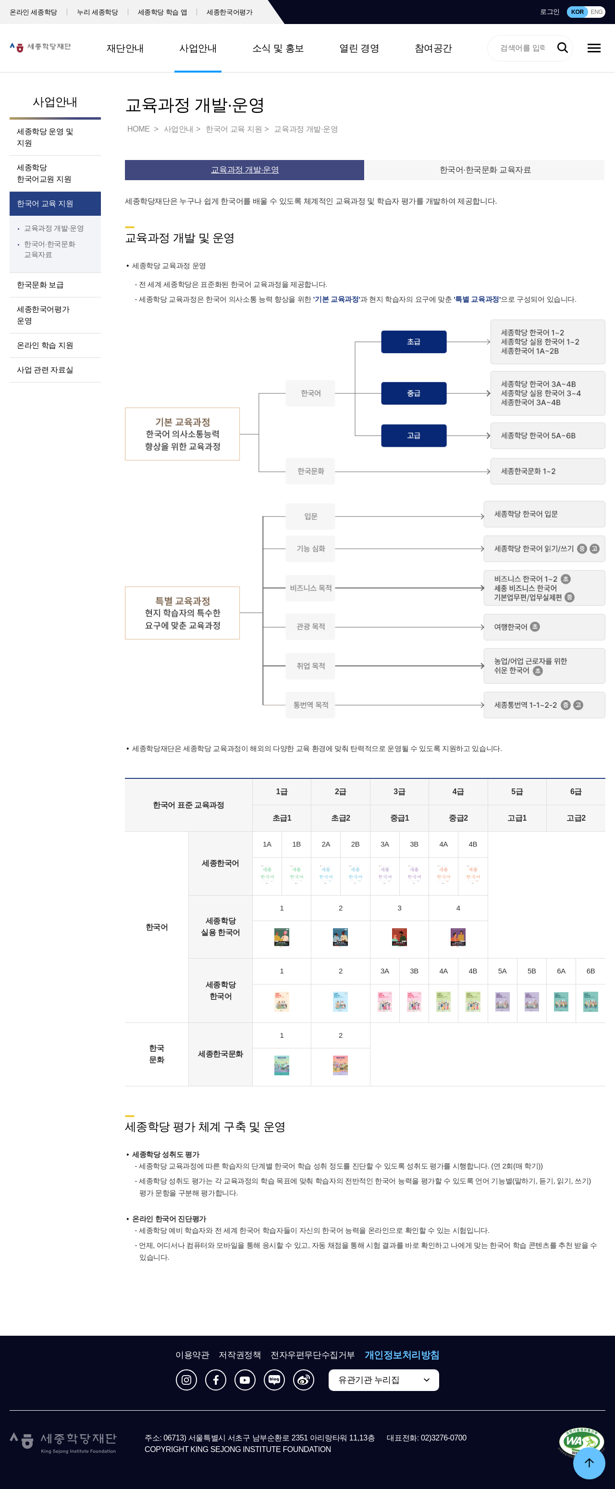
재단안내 (125, 48)
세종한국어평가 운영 (43, 315)
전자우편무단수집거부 (313, 1355)
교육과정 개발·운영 (54, 228)
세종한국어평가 (230, 12)
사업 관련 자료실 (45, 370)
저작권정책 (240, 1355)
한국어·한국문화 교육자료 (485, 169)
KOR (577, 12)
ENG (596, 12)
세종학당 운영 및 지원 (45, 137)
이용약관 (192, 1355)
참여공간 (433, 48)
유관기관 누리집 (368, 1380)
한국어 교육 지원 (45, 203)
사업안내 (198, 48)
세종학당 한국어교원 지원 (44, 173)
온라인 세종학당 (33, 12)
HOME (139, 129)
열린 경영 (359, 48)
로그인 (550, 11)
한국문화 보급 (40, 285)
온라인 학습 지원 (45, 345)
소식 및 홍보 (278, 48)
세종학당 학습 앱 (162, 12)
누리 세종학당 (97, 12)
